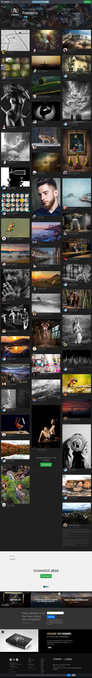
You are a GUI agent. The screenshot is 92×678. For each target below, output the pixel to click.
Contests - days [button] (25, 1)
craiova (73, 346)
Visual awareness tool (32, 668)
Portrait (3, 268)
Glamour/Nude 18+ (6, 131)
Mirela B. (71, 369)
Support (32, 664)
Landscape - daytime (6, 242)
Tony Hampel (72, 76)
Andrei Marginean (74, 259)
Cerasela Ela (42, 400)
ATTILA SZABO (12, 384)
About (29, 658)
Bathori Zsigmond (74, 173)
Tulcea (43, 290)
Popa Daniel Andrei (74, 419)
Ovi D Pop (41, 122)
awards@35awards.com (26, 622)
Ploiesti (12, 79)
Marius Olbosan (43, 71)
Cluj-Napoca (13, 189)
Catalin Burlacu (73, 284)
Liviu (39, 242)
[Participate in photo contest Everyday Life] (15, 599)
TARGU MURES (45, 149)
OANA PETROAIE (74, 525)
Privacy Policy (12, 669)
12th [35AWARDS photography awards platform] (7, 2)
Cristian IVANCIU (43, 374)
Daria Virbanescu (73, 233)
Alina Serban (72, 469)
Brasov (43, 244)
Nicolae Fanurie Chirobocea (16, 78)
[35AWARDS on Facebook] (11, 660)
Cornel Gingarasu (12, 331)
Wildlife (3, 56)
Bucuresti (43, 376)
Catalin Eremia (11, 127)
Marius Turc (72, 50)
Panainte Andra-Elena (45, 314)
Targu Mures (74, 77)
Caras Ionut (72, 208)
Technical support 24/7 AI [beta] (62, 664)
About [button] (16, 1)
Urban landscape (36, 221)
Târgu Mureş (74, 311)
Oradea (43, 123)
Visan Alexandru (12, 213)
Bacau (43, 350)
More (50, 648)
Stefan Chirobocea (44, 96)
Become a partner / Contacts (59, 666)
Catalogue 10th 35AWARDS (40, 2)
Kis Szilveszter (73, 394)
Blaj (11, 411)
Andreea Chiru (11, 162)
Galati (12, 332)
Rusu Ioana (10, 460)
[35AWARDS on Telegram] (17, 660)
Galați (73, 471)
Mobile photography (6, 464)
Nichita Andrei (42, 288)
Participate (87, 1)
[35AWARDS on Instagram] (14, 660)
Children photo (5, 388)
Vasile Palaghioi (12, 264)
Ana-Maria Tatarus (43, 266)
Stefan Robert (11, 359)
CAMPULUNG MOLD (76, 527)
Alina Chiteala (72, 497)
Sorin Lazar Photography (15, 238)
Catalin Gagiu (11, 188)
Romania (8, 79)
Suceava (74, 499)
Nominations (31, 660)
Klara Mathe (11, 505)
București (43, 315)
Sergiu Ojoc (11, 435)
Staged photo (36, 403)
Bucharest (25, 20)
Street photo (66, 262)
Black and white (5, 28)
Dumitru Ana (42, 173)
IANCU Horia (42, 349)
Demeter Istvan (73, 124)
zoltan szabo (11, 299)
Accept (68, 675)
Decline (73, 675)
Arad (42, 401)
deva (12, 462)
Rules (29, 661)
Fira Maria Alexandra (74, 345)
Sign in (80, 1)
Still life (3, 413)
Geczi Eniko (11, 410)
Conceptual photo (6, 166)
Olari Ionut (10, 52)
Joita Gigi (41, 217)
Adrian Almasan (43, 147)
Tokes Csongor (73, 310)
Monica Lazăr (42, 50)
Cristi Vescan (42, 449)
